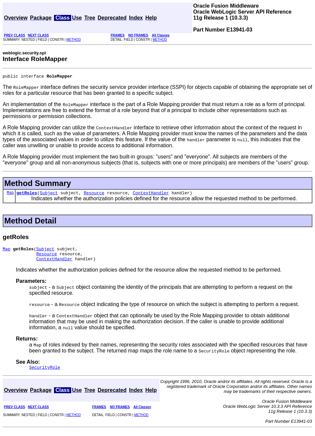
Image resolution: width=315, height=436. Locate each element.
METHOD (74, 39)
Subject (49, 195)
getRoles (27, 195)
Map (10, 194)
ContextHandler (151, 195)
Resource (94, 195)
